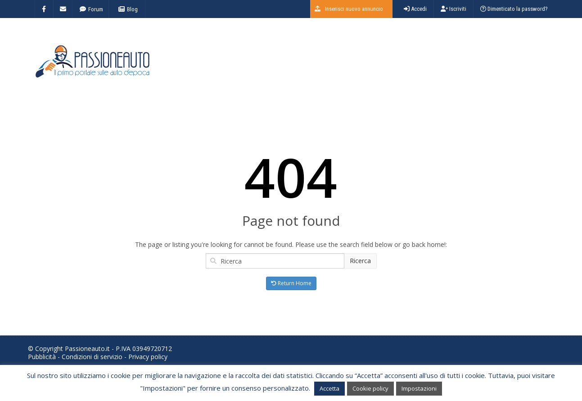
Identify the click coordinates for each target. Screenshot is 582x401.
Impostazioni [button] (419, 388)
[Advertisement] (391, 65)
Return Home (291, 283)
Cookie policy (370, 388)
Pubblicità (42, 356)
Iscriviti (453, 8)
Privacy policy (147, 356)
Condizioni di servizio (92, 356)
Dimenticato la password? (514, 8)
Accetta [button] (329, 388)
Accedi (415, 8)
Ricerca (360, 260)
